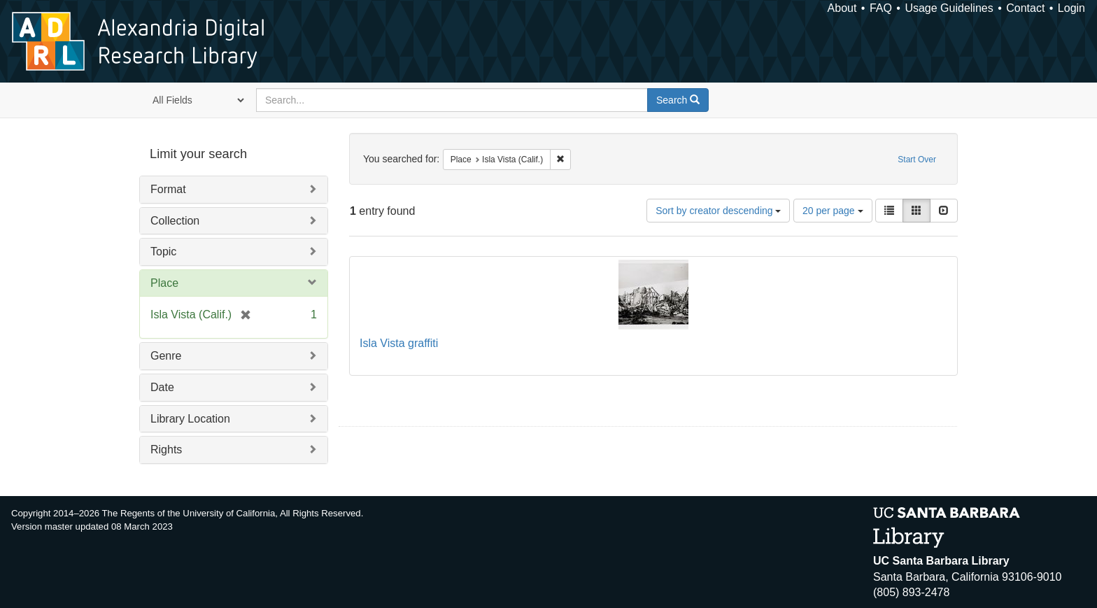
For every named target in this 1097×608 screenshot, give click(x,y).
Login (1071, 8)
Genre (165, 356)
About (842, 8)
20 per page (832, 210)
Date (162, 387)
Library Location (190, 419)
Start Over (917, 159)
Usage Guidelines (949, 8)
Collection (174, 221)
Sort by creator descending (718, 210)
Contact (1025, 8)
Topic (163, 251)
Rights (166, 449)
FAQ (881, 8)
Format (168, 189)
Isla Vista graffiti (399, 343)
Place (164, 283)
